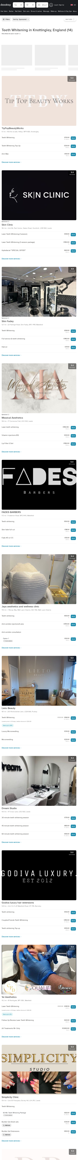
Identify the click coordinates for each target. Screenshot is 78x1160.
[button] (18, 5)
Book (73, 138)
